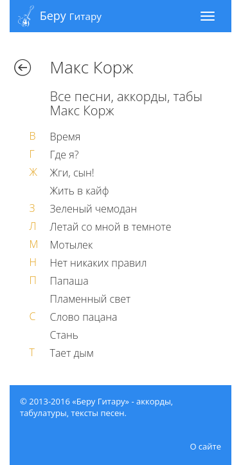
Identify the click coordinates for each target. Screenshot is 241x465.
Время (65, 136)
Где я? (64, 154)
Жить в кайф (79, 191)
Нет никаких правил (98, 263)
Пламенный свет (90, 299)
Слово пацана (84, 317)
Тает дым (72, 353)
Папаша (69, 281)
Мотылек (71, 245)
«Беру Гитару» (100, 401)
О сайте (205, 446)
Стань (64, 335)
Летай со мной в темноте (111, 227)
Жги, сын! (72, 173)
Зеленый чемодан (94, 209)
